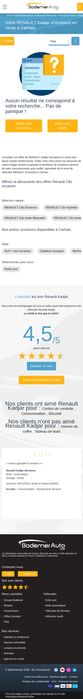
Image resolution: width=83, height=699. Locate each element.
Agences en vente (14, 658)
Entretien (9, 653)
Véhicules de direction (58, 610)
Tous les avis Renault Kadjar (41, 380)
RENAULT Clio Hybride (61, 207)
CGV (53, 681)
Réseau (8, 605)
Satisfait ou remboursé (16, 637)
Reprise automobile (15, 642)
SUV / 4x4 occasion (17, 251)
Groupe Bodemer (13, 600)
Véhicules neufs (54, 616)
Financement (11, 610)
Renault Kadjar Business (21, 470)
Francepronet (42, 669)
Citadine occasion (52, 251)
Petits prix (11, 269)
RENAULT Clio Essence (20, 207)
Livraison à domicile (15, 648)
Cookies (73, 676)
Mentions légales (58, 676)
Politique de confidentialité (35, 681)
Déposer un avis (41, 366)
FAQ (6, 621)
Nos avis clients (12, 580)
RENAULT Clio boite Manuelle (24, 218)
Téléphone (28, 573)
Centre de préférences (35, 676)
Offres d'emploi (12, 616)
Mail (8, 573)
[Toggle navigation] (3, 7)
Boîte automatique (56, 605)
